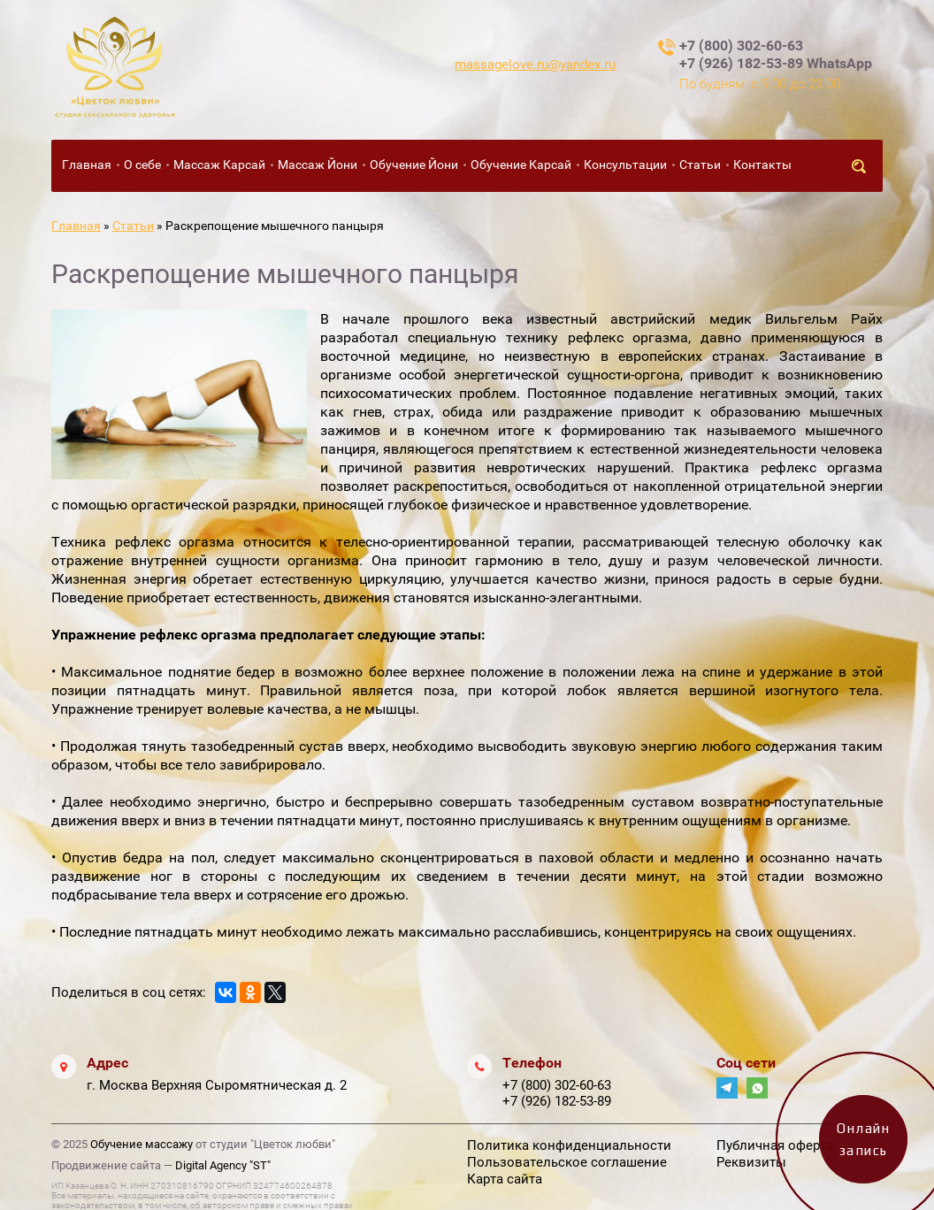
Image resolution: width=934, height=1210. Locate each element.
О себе (142, 164)
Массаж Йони (317, 164)
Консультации (625, 164)
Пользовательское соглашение (567, 1162)
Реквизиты (751, 1162)
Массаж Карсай (219, 164)
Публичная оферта (774, 1145)
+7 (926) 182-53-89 (556, 1101)
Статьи (700, 164)
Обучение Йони (414, 164)
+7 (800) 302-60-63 (741, 45)
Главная (86, 164)
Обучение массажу (141, 1144)
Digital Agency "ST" (223, 1165)
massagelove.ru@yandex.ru (535, 65)
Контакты (762, 164)
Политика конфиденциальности (569, 1145)
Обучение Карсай (521, 164)
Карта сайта (504, 1179)
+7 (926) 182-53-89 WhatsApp (775, 63)
